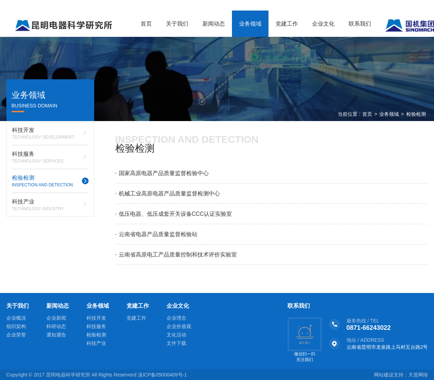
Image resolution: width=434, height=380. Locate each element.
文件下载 (176, 343)
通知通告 (56, 335)
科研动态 (56, 326)
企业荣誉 (16, 335)
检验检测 (50, 181)
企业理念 (176, 318)
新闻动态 (213, 24)
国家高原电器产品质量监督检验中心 (164, 173)
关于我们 (177, 24)
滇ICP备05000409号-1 (162, 375)
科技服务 (50, 158)
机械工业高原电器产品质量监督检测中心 (169, 193)
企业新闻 (56, 318)
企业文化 (323, 24)
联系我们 (360, 24)
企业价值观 (179, 326)
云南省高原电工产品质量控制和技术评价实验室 (178, 255)
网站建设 (384, 375)
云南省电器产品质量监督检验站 (158, 234)
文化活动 (176, 335)
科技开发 (50, 134)
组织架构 (16, 326)
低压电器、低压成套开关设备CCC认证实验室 (175, 214)
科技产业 (50, 205)
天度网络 (418, 375)
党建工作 (287, 24)
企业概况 (16, 318)
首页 (146, 24)
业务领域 (250, 24)
